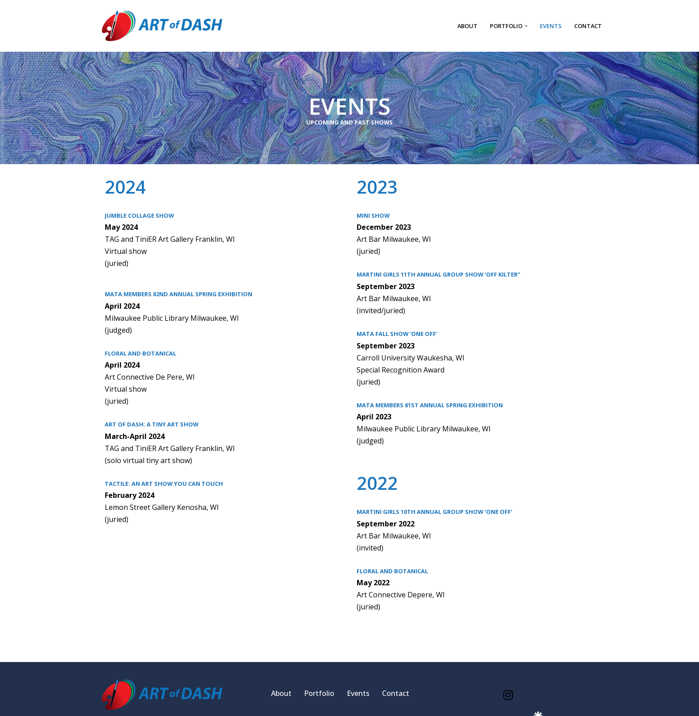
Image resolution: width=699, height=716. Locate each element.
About (467, 26)
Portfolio (319, 693)
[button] (526, 26)
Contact (588, 26)
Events (551, 26)
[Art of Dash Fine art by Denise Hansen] (162, 26)
